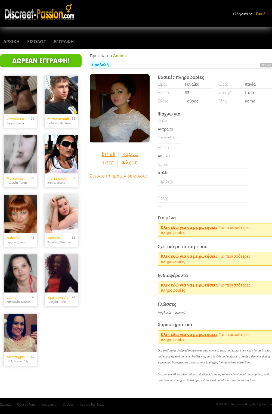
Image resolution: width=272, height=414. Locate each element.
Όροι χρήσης (26, 404)
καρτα (130, 153)
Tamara (53, 238)
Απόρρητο (49, 404)
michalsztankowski (59, 119)
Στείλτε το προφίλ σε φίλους (118, 176)
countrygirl (15, 357)
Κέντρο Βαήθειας (92, 404)
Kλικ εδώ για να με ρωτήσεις (189, 227)
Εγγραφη (64, 42)
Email (108, 153)
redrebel (13, 238)
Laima (12, 297)
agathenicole (57, 297)
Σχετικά (5, 404)
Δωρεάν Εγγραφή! (40, 60)
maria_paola (57, 178)
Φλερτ (129, 162)
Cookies (68, 404)
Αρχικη (11, 42)
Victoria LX (15, 119)
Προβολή (100, 64)
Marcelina (15, 178)
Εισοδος (262, 13)
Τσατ (108, 162)
